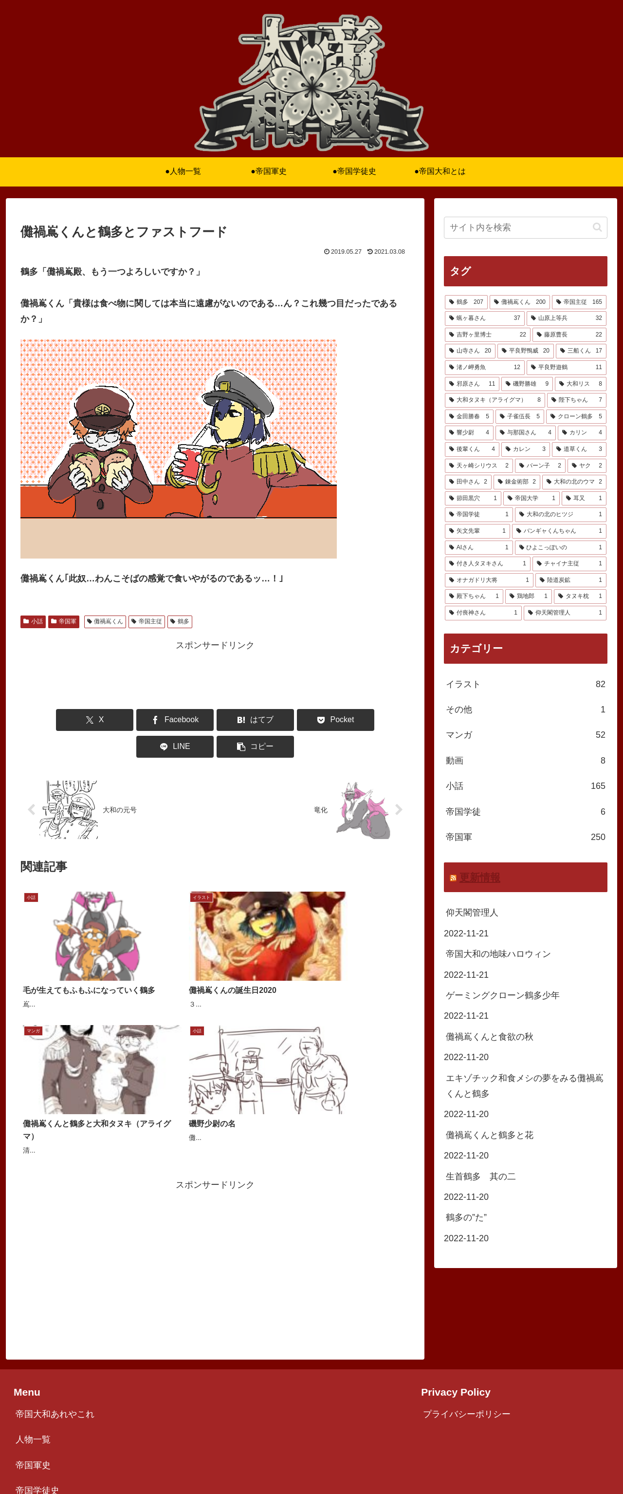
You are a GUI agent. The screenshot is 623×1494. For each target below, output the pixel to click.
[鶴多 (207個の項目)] (466, 302)
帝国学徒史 (37, 1399)
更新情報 (479, 877)
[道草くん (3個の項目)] (579, 449)
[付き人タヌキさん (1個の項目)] (488, 564)
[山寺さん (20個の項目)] (470, 351)
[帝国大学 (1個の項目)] (531, 498)
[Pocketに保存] (248, 720)
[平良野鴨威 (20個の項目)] (525, 351)
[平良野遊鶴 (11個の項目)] (566, 367)
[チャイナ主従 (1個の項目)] (569, 564)
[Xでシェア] (51, 720)
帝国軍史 (33, 1374)
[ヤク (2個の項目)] (587, 466)
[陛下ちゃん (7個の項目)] (576, 400)
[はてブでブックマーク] (182, 720)
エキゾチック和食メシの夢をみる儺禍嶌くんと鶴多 (525, 1086)
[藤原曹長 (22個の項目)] (569, 335)
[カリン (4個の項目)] (582, 433)
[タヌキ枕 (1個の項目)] (580, 596)
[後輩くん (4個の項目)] (472, 449)
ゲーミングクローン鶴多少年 (503, 995)
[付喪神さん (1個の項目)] (483, 613)
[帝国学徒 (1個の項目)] (479, 514)
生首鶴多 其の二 (481, 1176)
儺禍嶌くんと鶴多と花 (489, 1135)
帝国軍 (63, 621)
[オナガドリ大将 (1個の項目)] (489, 580)
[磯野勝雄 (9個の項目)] (527, 384)
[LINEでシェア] (313, 720)
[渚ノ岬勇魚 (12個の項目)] (485, 367)
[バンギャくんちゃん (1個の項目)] (559, 531)
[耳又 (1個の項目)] (584, 498)
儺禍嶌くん (105, 621)
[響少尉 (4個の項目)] (469, 433)
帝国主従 (146, 621)
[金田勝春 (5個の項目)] (469, 417)
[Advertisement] (215, 675)
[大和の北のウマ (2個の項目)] (574, 482)
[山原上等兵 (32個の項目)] (566, 318)
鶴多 (179, 621)
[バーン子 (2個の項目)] (540, 466)
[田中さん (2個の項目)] (468, 482)
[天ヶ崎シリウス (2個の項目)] (479, 466)
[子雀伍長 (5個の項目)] (519, 417)
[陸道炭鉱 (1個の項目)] (570, 580)
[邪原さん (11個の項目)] (472, 384)
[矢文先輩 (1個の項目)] (477, 531)
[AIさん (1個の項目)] (479, 548)
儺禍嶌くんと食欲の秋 (489, 1037)
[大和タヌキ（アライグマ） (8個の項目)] (495, 400)
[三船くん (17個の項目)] (581, 351)
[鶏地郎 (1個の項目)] (528, 596)
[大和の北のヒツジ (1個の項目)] (560, 514)
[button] (379, 720)
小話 (33, 621)
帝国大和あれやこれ (55, 1322)
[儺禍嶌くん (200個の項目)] (520, 302)
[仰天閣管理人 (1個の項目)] (565, 613)
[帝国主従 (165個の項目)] (579, 302)
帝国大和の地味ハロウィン (498, 954)
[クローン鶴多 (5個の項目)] (576, 417)
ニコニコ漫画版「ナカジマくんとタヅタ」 (99, 1425)
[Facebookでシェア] (117, 720)
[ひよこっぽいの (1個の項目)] (560, 548)
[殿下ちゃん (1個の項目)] (474, 596)
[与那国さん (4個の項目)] (525, 433)
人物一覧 (33, 1348)
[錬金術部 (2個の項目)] (517, 482)
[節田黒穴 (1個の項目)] (473, 498)
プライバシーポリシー (467, 1322)
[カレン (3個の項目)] (525, 449)
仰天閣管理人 (472, 912)
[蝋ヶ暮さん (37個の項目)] (485, 318)
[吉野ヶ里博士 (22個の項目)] (488, 335)
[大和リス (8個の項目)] (580, 384)
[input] (525, 228)
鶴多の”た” (466, 1217)
